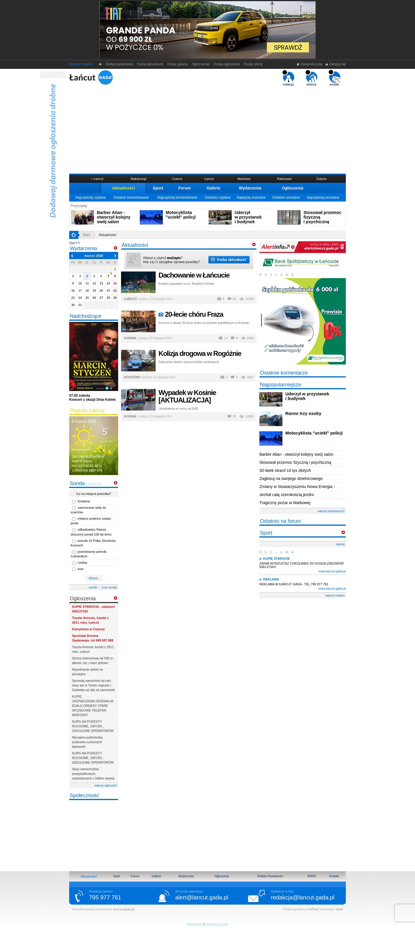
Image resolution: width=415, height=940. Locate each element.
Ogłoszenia (292, 188)
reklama (311, 78)
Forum (184, 188)
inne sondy (109, 587)
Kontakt (334, 876)
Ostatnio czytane (217, 197)
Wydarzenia (250, 188)
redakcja (288, 78)
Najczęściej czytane (91, 197)
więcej (340, 544)
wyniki (93, 587)
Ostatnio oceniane (286, 197)
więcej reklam (335, 595)
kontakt (334, 78)
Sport (158, 188)
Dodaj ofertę (253, 64)
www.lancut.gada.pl (332, 571)
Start (86, 235)
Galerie (213, 188)
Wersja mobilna (81, 64)
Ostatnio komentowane (131, 197)
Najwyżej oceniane (251, 197)
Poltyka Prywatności (270, 876)
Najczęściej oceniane (323, 197)
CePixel (313, 909)
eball (339, 909)
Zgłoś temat (201, 64)
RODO (312, 876)
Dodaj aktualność (150, 64)
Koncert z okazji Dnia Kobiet (92, 398)
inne (81, 569)
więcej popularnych (331, 511)
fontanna (84, 501)
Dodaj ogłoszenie (227, 64)
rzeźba (82, 562)
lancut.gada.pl (123, 909)
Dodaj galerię (177, 64)
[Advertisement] (207, 129)
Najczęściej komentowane (177, 197)
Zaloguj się (335, 64)
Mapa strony (195, 924)
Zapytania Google (216, 924)
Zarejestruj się (309, 64)
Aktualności (123, 188)
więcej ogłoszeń (106, 785)
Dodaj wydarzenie (119, 64)
